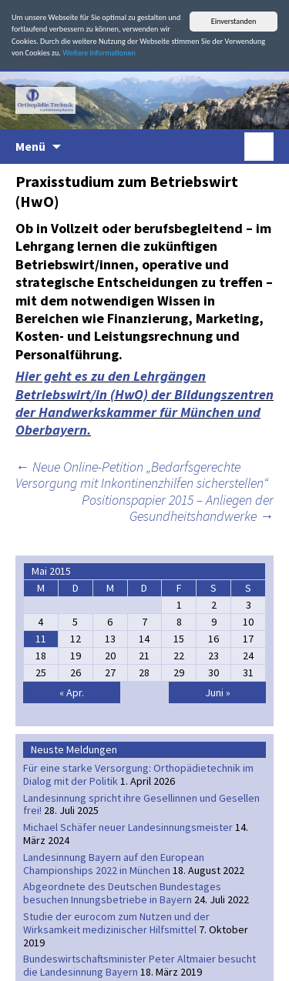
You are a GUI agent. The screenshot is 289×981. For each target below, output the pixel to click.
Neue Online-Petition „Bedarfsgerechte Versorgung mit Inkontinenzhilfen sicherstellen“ (141, 475)
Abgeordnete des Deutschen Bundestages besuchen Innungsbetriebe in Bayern (122, 892)
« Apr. (71, 692)
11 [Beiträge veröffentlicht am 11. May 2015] (40, 639)
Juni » (217, 692)
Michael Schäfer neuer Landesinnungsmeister (128, 827)
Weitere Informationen (99, 53)
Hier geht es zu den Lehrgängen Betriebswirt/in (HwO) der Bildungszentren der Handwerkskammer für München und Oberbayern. (144, 403)
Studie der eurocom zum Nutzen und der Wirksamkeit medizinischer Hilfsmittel (116, 922)
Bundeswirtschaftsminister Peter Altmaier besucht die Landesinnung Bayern (139, 965)
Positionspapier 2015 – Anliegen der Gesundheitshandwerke (178, 508)
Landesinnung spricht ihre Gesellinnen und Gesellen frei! (141, 804)
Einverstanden (234, 21)
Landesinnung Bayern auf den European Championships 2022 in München (113, 863)
